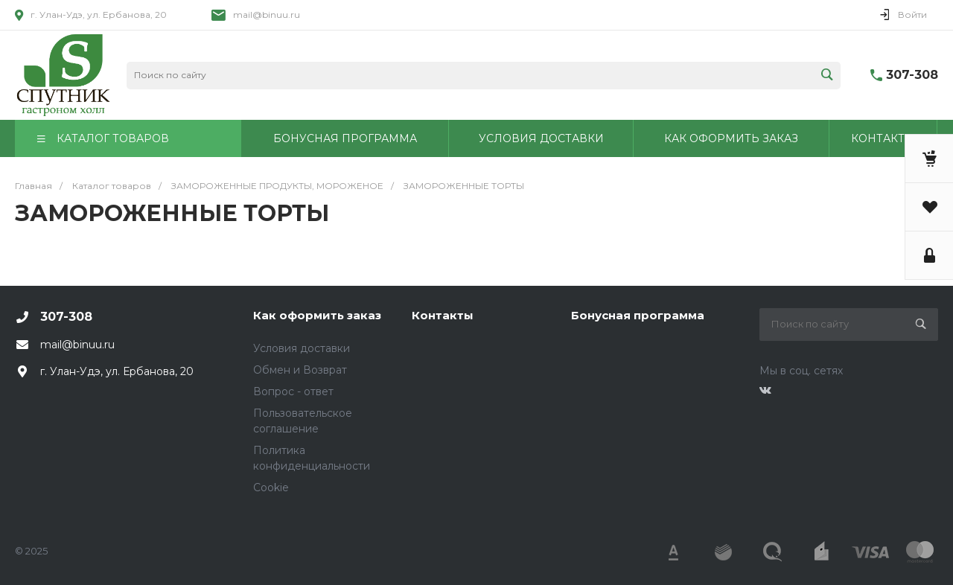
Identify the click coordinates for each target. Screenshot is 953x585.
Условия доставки (301, 348)
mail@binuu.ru (266, 14)
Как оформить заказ (317, 315)
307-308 (912, 75)
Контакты (443, 315)
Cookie (271, 487)
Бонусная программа (637, 315)
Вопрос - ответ (293, 391)
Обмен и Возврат (300, 370)
